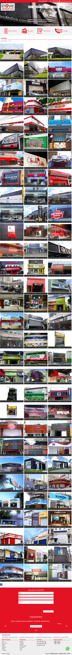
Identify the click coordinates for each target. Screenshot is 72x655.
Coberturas (22, 643)
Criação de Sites (62, 653)
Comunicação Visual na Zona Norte (26, 637)
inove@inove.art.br (66, 1)
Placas (21, 648)
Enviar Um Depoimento (36, 626)
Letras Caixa (22, 647)
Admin (68, 653)
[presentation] (29, 607)
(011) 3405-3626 (43, 1)
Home (30, 6)
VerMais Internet (54, 653)
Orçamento (55, 6)
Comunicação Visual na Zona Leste (43, 637)
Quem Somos (36, 6)
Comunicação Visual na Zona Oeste (60, 637)
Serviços (43, 6)
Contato (61, 6)
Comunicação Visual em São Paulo (9, 637)
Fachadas (21, 644)
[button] (5, 13)
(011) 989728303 (54, 1)
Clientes (49, 6)
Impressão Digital (23, 645)
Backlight (21, 641)
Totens (21, 650)
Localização (68, 6)
